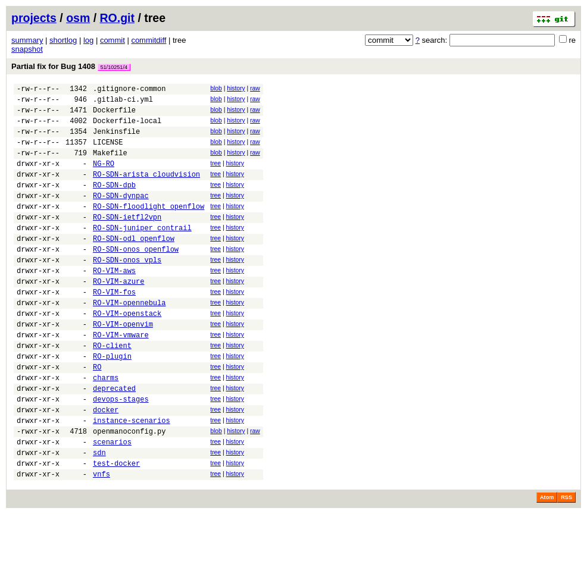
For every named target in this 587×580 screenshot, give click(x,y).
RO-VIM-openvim (123, 365)
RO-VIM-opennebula (129, 340)
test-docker (116, 527)
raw (255, 88)
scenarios (112, 502)
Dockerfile (114, 115)
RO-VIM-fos (114, 327)
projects (34, 17)
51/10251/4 (114, 67)
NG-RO (103, 178)
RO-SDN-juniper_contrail (142, 252)
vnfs (101, 540)
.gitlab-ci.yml (123, 103)
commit (112, 40)
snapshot (27, 49)
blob (216, 88)
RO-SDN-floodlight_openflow (148, 227)
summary (27, 40)
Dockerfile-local (127, 128)
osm (78, 17)
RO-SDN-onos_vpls (127, 290)
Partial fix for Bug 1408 (70, 66)
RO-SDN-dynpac (121, 215)
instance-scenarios (131, 477)
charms (105, 427)
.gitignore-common (129, 90)
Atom (547, 563)
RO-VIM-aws (114, 302)
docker (105, 465)
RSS (566, 563)
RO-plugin (112, 402)
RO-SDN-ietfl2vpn (127, 240)
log (88, 40)
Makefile (110, 165)
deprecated (114, 440)
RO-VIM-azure (118, 315)
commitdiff (148, 40)
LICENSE (108, 153)
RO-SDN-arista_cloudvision (146, 190)
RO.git (117, 17)
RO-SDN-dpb (114, 202)
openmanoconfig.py (129, 490)
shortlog (63, 40)
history (236, 88)
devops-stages (121, 452)
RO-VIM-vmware (121, 377)
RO (97, 415)
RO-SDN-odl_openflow (133, 265)
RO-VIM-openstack (127, 352)
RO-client (112, 390)
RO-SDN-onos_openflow (136, 277)
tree (215, 176)
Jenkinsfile (116, 140)
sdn (99, 515)
